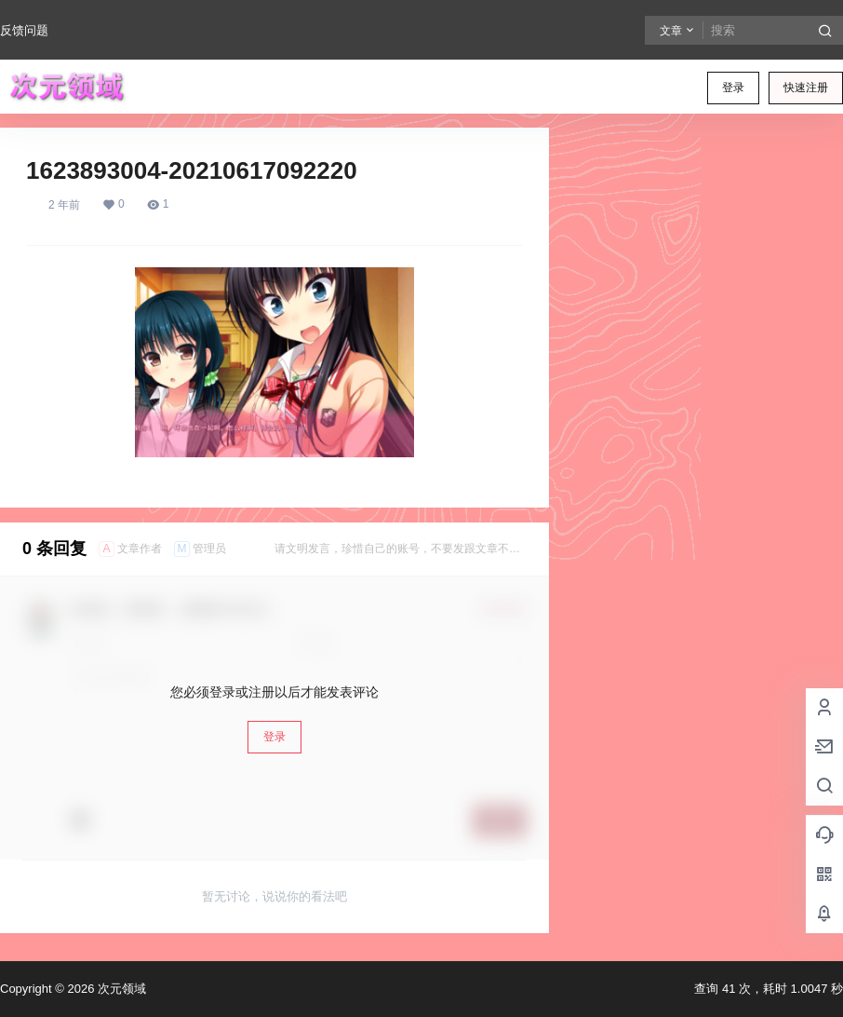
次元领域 (120, 989)
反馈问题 (24, 30)
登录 (733, 87)
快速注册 (805, 87)
